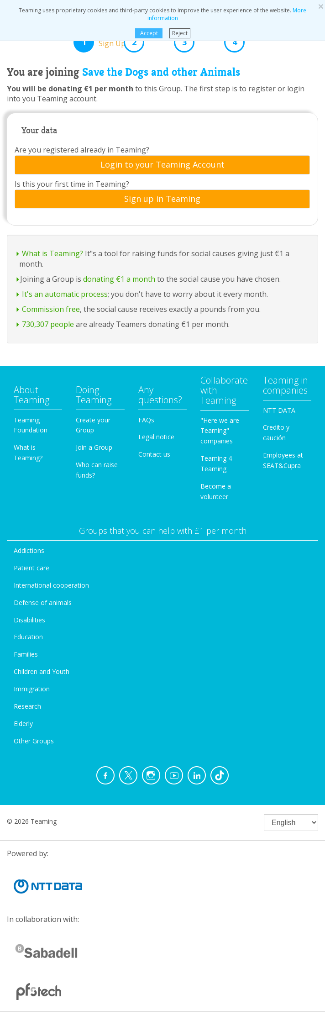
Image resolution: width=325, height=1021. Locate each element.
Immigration (32, 688)
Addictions (29, 550)
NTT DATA (279, 410)
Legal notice (156, 436)
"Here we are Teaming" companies (219, 431)
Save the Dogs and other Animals (161, 72)
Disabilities (29, 620)
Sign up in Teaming (162, 199)
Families (26, 654)
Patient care (31, 567)
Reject (180, 33)
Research (27, 706)
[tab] (162, 165)
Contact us (154, 454)
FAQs (146, 420)
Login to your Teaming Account (162, 164)
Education (28, 636)
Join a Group (94, 447)
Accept (148, 33)
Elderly (23, 723)
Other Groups (34, 741)
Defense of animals (43, 602)
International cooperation (51, 585)
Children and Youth (41, 671)
